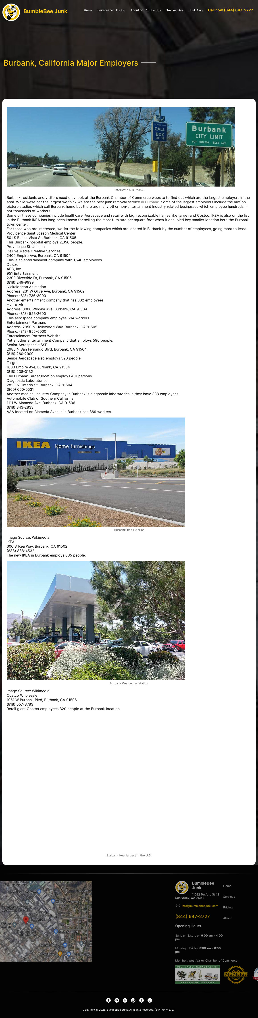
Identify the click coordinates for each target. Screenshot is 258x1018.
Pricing (120, 10)
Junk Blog (196, 10)
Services (103, 10)
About (135, 10)
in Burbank (150, 202)
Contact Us (153, 10)
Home (88, 10)
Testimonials (175, 10)
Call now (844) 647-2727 (230, 10)
